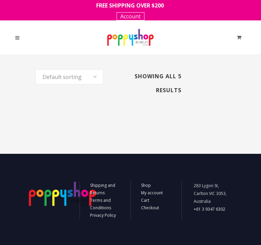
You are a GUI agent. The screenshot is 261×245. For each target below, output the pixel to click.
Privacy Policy (103, 215)
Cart (145, 200)
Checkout (150, 208)
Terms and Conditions (100, 204)
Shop (146, 185)
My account (152, 193)
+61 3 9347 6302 (209, 209)
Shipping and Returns (102, 189)
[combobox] (69, 76)
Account (130, 16)
